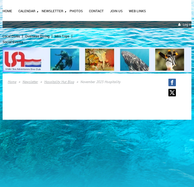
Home (12, 81)
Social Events (13, 41)
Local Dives (11, 36)
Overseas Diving (37, 36)
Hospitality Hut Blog (59, 81)
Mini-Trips (62, 36)
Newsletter (30, 81)
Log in (187, 24)
